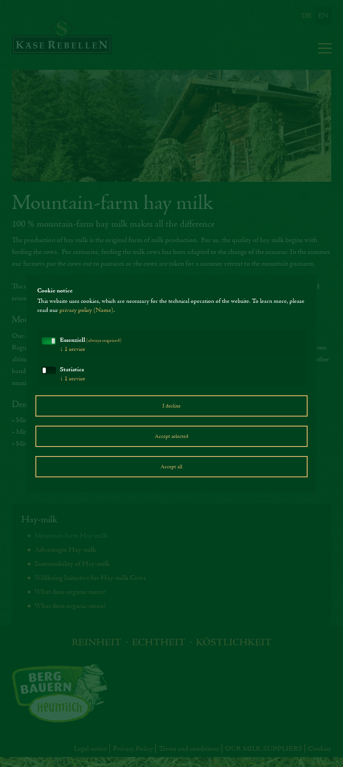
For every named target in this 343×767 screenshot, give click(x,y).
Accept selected (171, 436)
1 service (72, 349)
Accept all (171, 467)
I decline (171, 406)
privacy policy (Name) (86, 310)
